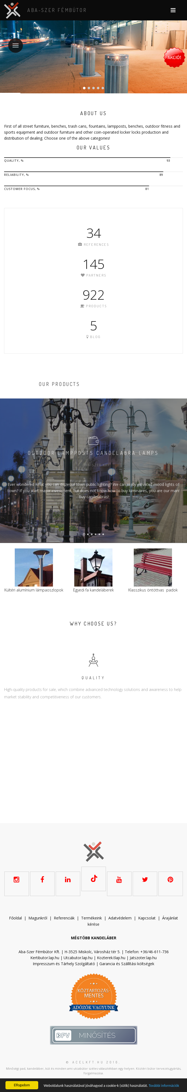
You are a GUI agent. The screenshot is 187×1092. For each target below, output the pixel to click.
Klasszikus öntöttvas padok (153, 590)
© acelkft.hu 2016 (92, 1062)
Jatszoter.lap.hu (143, 957)
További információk (164, 1085)
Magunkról (37, 918)
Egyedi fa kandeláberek (93, 590)
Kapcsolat (147, 918)
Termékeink (91, 918)
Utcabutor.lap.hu (78, 957)
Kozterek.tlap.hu (111, 957)
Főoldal (15, 918)
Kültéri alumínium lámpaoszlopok (33, 590)
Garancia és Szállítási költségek (126, 963)
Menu (13, 42)
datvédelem (121, 918)
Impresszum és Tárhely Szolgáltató (64, 963)
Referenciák (64, 918)
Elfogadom (22, 1085)
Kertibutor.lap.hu (44, 957)
